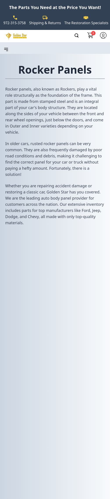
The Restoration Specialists (86, 22)
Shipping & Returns (45, 22)
